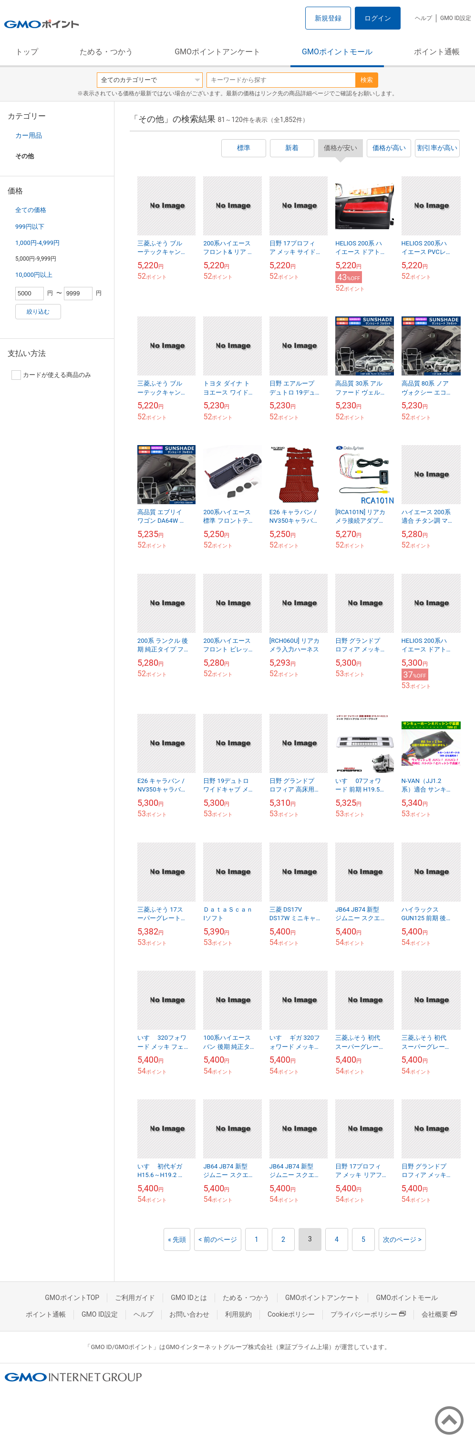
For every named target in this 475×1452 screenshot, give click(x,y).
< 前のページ (217, 1239)
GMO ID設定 (455, 18)
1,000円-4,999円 (37, 242)
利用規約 (238, 1314)
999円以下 (29, 226)
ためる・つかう (106, 51)
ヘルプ (423, 18)
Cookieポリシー (291, 1314)
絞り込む (38, 311)
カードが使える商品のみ (51, 375)
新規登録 (328, 18)
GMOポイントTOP (72, 1297)
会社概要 (439, 1314)
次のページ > (402, 1239)
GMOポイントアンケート (217, 51)
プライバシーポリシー (368, 1314)
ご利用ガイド (135, 1297)
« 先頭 (177, 1239)
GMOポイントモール (337, 51)
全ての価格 (30, 209)
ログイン (377, 18)
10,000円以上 (33, 274)
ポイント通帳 (437, 51)
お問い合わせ (189, 1314)
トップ (26, 51)
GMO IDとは (189, 1297)
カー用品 (28, 135)
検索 (367, 79)
